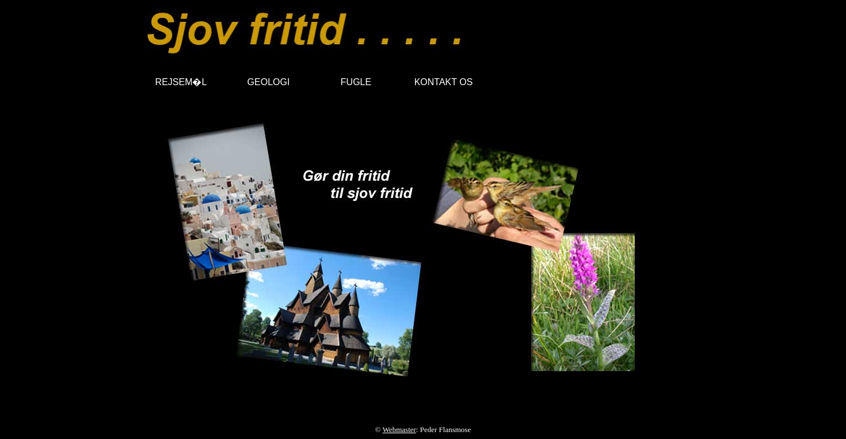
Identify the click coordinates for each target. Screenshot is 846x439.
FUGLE (356, 82)
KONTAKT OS (443, 82)
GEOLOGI (268, 82)
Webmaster (399, 429)
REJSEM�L (181, 82)
